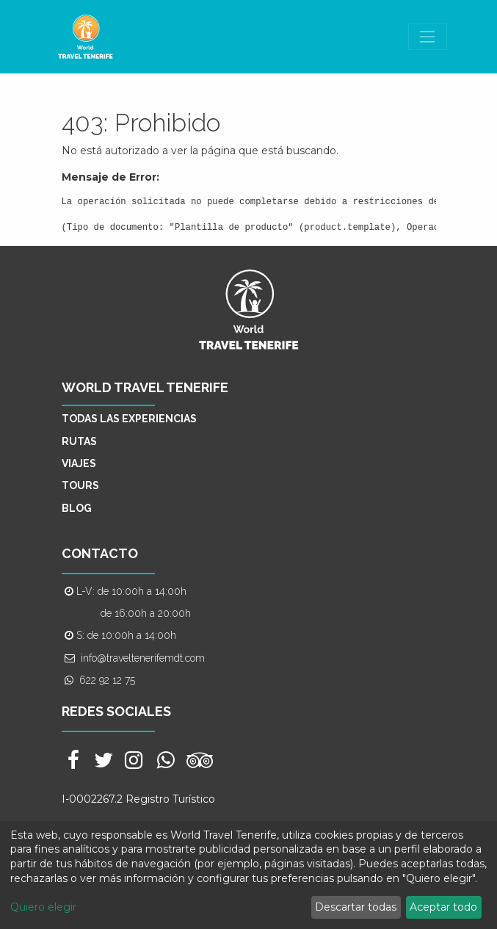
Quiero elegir (43, 907)
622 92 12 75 (107, 680)
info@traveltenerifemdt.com (143, 658)
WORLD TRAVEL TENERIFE (145, 387)
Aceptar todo (443, 907)
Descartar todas (355, 907)
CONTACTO (100, 553)
